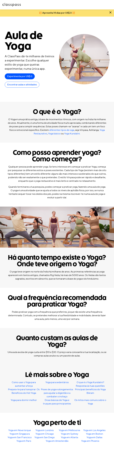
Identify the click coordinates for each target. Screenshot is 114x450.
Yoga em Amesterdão (57, 441)
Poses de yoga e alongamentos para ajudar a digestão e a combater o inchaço (57, 393)
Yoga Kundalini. (72, 134)
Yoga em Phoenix (90, 441)
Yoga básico (54, 134)
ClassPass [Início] (11, 4)
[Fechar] (110, 13)
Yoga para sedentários (57, 382)
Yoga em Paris (23, 441)
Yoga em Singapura (20, 434)
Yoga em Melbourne (69, 430)
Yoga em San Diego (44, 437)
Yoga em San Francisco (20, 437)
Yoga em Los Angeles (94, 430)
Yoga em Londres (44, 430)
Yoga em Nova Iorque (19, 430)
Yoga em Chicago (44, 434)
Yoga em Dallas (94, 437)
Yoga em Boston (94, 434)
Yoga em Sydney (69, 434)
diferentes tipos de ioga (61, 130)
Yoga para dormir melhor (24, 400)
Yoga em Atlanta (69, 437)
